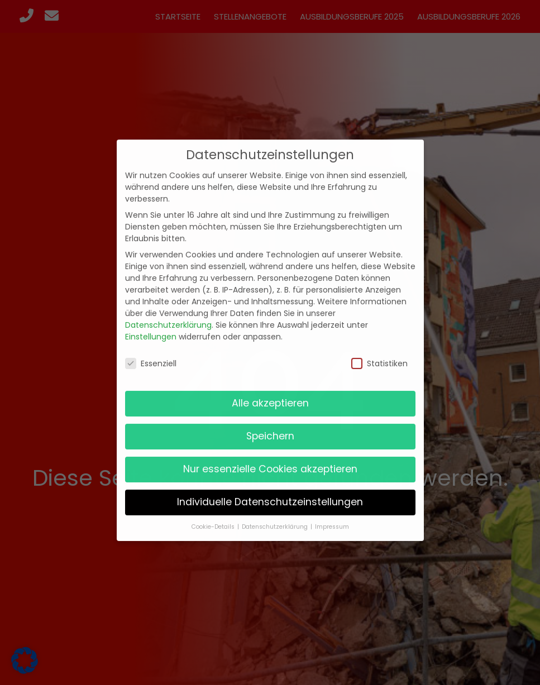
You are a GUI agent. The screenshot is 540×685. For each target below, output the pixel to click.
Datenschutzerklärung (168, 313)
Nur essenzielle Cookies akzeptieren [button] (270, 457)
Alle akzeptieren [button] (270, 392)
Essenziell (150, 351)
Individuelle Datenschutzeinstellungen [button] (270, 490)
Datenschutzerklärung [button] (275, 515)
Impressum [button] (332, 515)
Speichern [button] (270, 425)
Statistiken (379, 351)
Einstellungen (150, 325)
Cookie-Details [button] (214, 515)
